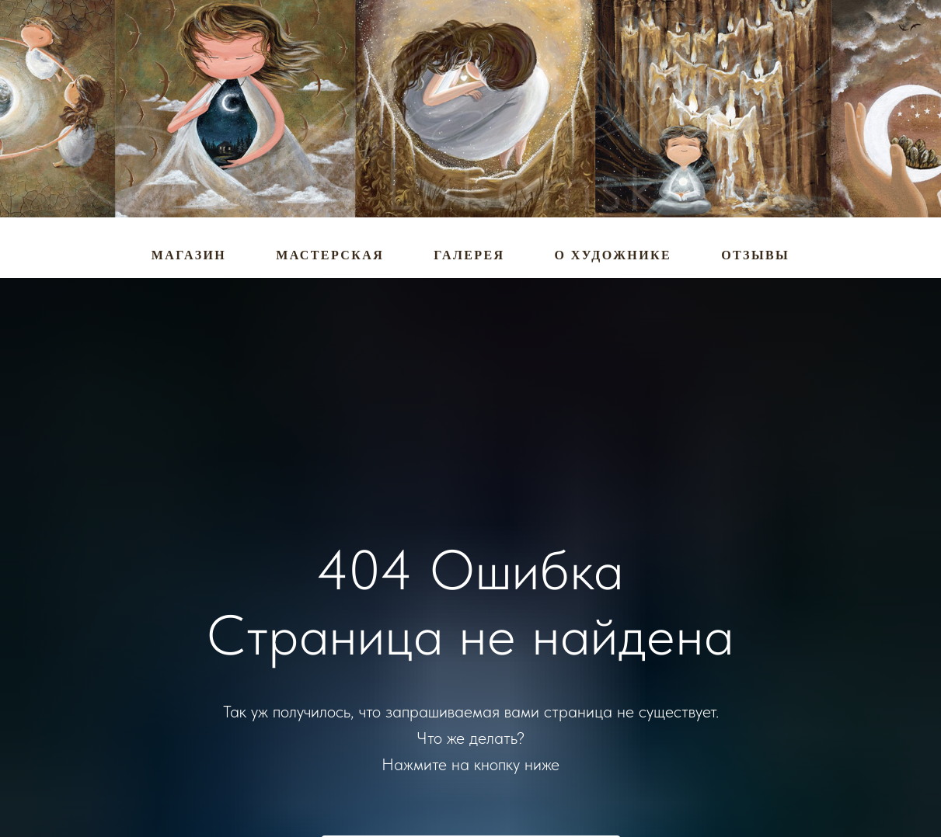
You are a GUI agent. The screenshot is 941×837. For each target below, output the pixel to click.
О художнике (613, 255)
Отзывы (755, 255)
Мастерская (330, 255)
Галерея (469, 255)
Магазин (189, 255)
